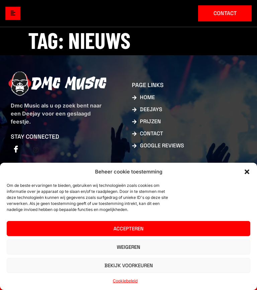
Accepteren (128, 228)
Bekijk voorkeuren (128, 265)
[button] (247, 171)
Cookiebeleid (125, 280)
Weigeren (128, 247)
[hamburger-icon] (12, 13)
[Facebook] (16, 150)
